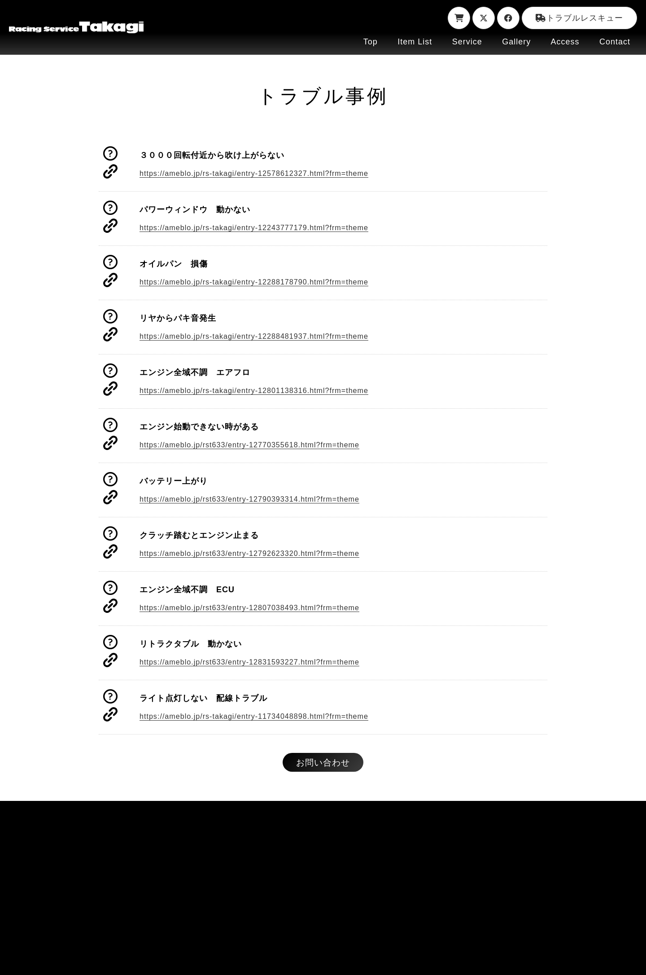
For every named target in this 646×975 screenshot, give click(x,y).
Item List (414, 41)
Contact (614, 41)
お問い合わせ (323, 764)
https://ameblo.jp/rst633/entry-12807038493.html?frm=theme (261, 607)
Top (370, 41)
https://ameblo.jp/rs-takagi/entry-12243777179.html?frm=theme (266, 227)
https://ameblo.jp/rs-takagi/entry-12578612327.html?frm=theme (266, 173)
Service (467, 41)
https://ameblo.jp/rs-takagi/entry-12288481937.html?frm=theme (266, 336)
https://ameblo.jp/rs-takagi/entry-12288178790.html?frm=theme (266, 282)
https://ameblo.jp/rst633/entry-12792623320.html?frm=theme (261, 553)
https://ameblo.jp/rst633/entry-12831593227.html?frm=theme (261, 662)
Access (565, 41)
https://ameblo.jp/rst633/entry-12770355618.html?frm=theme (261, 445)
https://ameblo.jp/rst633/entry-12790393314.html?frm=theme (261, 499)
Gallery (516, 41)
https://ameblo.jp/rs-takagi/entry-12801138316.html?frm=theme (266, 390)
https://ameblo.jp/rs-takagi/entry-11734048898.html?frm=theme (266, 716)
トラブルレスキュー (579, 17)
